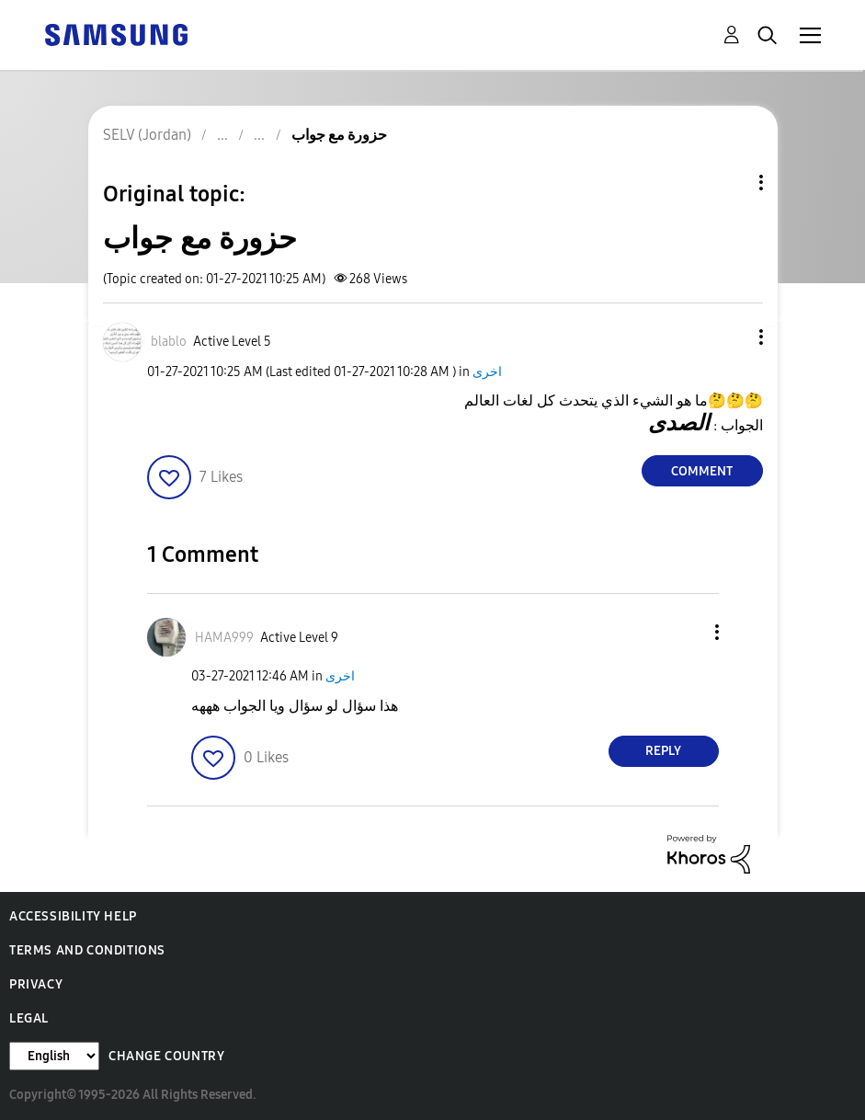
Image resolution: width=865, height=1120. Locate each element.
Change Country (166, 1056)
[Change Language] (54, 1056)
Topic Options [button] (730, 182)
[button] (730, 337)
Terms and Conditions (87, 950)
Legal (29, 1018)
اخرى (487, 372)
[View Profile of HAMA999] (224, 638)
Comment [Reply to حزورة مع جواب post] (702, 471)
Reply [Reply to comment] (663, 751)
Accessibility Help (73, 916)
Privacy (36, 984)
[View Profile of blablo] (169, 341)
